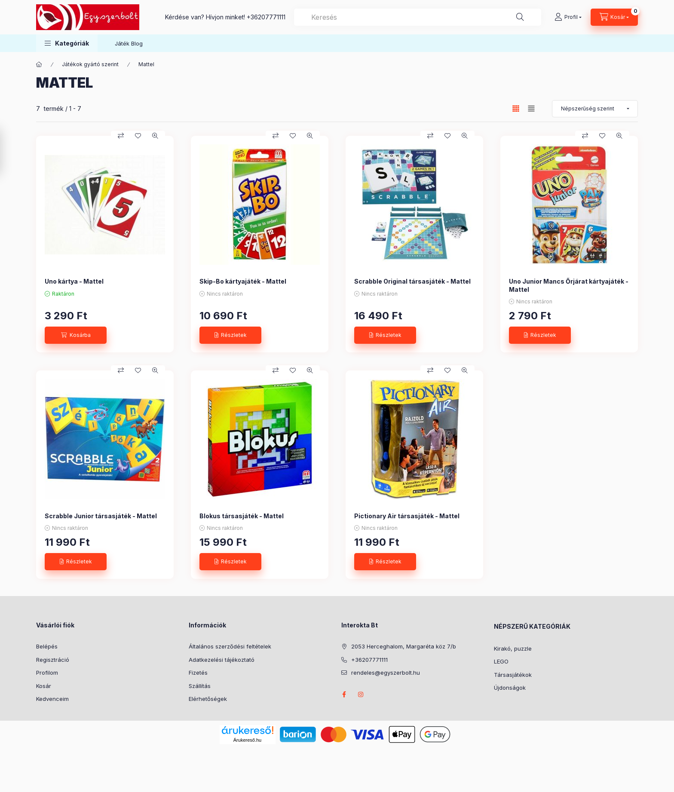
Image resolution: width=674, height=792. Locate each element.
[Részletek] (230, 335)
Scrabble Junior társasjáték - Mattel (101, 516)
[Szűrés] (8, 151)
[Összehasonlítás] (120, 136)
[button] (67, 43)
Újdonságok (510, 687)
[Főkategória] (39, 64)
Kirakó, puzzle (513, 648)
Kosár (43, 685)
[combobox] (417, 17)
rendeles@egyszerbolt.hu (385, 672)
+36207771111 (266, 17)
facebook (343, 694)
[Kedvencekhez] (138, 136)
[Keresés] (520, 17)
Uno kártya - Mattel (74, 281)
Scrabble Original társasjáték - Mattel (412, 281)
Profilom (47, 672)
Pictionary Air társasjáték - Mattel (407, 516)
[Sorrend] (595, 108)
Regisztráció (52, 659)
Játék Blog (129, 43)
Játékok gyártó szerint (90, 64)
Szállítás (200, 685)
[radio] (531, 108)
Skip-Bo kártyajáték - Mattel (242, 281)
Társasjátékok (513, 674)
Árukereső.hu (247, 740)
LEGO (501, 661)
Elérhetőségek (208, 698)
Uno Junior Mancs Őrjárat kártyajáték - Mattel (568, 285)
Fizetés (198, 672)
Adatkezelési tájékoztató (221, 659)
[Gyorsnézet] (155, 136)
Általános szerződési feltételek (230, 646)
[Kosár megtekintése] (614, 17)
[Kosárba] (76, 335)
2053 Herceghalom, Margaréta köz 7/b (403, 646)
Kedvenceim (52, 698)
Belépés (47, 646)
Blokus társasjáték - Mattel (241, 516)
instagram (361, 694)
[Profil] (568, 17)
